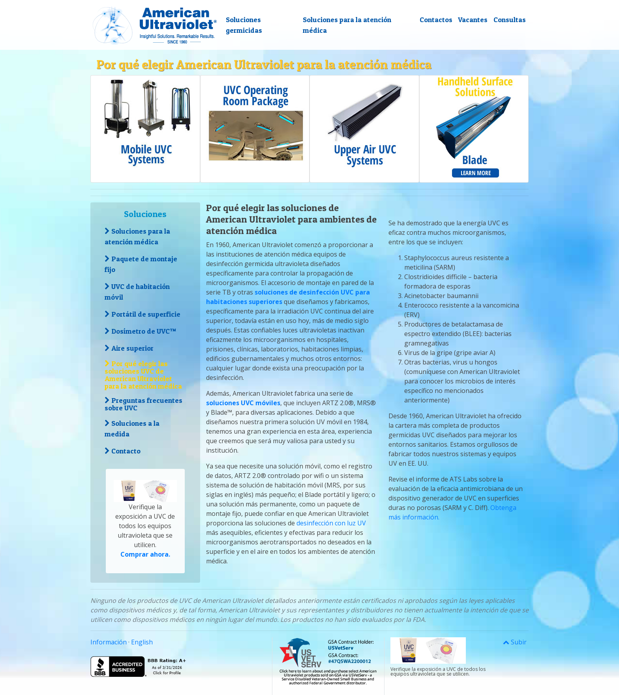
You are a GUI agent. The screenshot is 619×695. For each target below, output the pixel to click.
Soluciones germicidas (244, 24)
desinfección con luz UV (331, 523)
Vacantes (473, 19)
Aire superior (129, 348)
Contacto (123, 451)
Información (108, 642)
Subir (515, 642)
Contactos (436, 19)
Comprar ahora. (145, 554)
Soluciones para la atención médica (347, 24)
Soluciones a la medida (132, 428)
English (142, 642)
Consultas (509, 19)
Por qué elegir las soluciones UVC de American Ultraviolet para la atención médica (143, 375)
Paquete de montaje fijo (141, 264)
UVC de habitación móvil (137, 291)
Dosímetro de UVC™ (140, 331)
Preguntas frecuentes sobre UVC (143, 404)
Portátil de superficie (142, 314)
